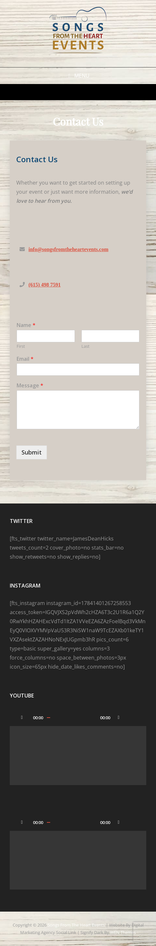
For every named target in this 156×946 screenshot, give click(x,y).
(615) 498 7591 (45, 284)
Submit (31, 452)
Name (26, 325)
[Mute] (118, 717)
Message (30, 385)
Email (25, 359)
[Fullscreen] (131, 717)
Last (85, 346)
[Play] (22, 717)
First (21, 346)
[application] (78, 747)
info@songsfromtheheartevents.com (68, 249)
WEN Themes (123, 932)
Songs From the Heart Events (76, 925)
